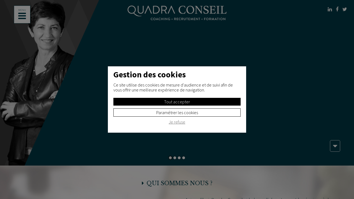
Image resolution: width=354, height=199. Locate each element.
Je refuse (177, 122)
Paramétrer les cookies (177, 112)
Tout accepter (177, 101)
